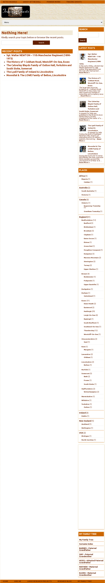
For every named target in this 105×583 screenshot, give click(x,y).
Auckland (85, 424)
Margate (87, 350)
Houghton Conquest (92, 250)
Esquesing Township (92, 206)
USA (81, 433)
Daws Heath (88, 304)
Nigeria (84, 179)
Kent (83, 346)
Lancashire (85, 354)
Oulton (86, 407)
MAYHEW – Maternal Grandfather (88, 568)
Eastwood (88, 307)
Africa (82, 176)
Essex (83, 300)
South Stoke (89, 384)
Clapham (87, 235)
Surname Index (86, 544)
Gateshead (88, 296)
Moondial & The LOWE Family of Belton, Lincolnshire (36, 75)
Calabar (87, 182)
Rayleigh (87, 319)
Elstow (86, 242)
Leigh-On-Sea (89, 315)
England (83, 217)
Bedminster (88, 277)
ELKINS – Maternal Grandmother (87, 574)
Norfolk (84, 370)
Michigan (85, 436)
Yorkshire (85, 404)
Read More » (84, 72)
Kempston (88, 254)
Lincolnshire (86, 362)
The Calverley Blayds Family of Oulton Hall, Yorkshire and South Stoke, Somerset (90, 106)
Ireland (82, 413)
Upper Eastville (90, 284)
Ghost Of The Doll (32, 2)
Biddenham (88, 227)
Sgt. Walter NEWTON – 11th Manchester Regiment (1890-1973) (90, 59)
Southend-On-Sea (91, 327)
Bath (86, 376)
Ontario (84, 203)
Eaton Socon (89, 238)
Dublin (84, 416)
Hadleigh (87, 311)
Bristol (84, 274)
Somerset (85, 373)
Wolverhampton (90, 392)
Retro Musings (10, 2)
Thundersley (89, 330)
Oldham (87, 357)
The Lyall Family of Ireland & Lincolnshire (29, 72)
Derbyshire (85, 289)
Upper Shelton (90, 269)
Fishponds (88, 281)
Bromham (87, 231)
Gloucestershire (88, 339)
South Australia (87, 191)
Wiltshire (85, 400)
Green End (88, 246)
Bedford (87, 223)
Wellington (86, 428)
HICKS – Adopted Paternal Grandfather (91, 561)
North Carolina (87, 440)
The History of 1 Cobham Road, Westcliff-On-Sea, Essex (38, 62)
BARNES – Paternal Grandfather (87, 549)
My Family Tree (86, 540)
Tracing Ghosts (73, 2)
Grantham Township (92, 211)
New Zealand (85, 421)
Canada (82, 200)
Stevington (88, 261)
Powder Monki (53, 2)
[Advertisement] (53, 11)
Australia (83, 188)
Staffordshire (87, 389)
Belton (86, 365)
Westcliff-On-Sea (91, 334)
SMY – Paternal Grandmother (86, 555)
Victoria (84, 195)
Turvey (86, 265)
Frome (86, 380)
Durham (84, 293)
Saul (85, 342)
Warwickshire (86, 396)
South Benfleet (90, 323)
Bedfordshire (86, 220)
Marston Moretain (91, 258)
